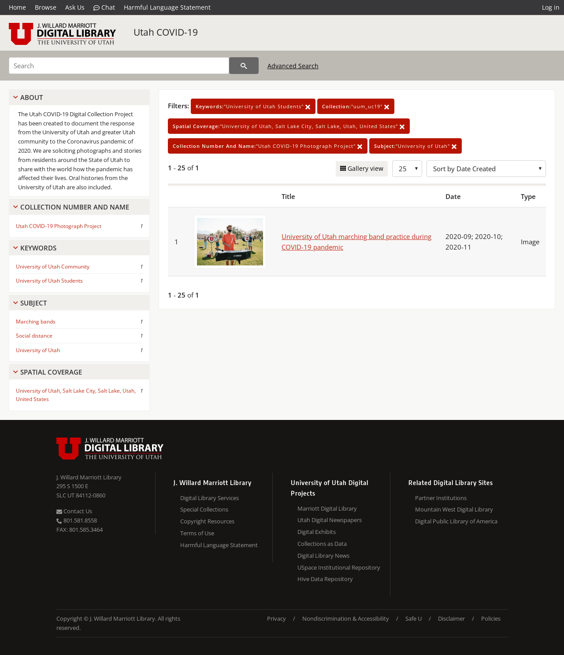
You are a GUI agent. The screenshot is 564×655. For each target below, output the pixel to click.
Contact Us (74, 511)
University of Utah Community (52, 266)
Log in (551, 7)
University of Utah (38, 350)
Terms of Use (197, 533)
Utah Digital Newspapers (329, 520)
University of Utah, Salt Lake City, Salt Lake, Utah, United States (76, 395)
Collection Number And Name (74, 206)
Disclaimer (451, 618)
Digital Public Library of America (456, 521)
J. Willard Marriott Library (89, 477)
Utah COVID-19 (166, 32)
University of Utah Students (49, 280)
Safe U (413, 618)
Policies (491, 618)
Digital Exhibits (316, 532)
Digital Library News (323, 555)
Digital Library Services (209, 498)
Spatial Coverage (51, 372)
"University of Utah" (415, 146)
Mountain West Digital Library (454, 509)
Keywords (38, 247)
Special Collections (204, 509)
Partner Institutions (441, 498)
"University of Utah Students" (253, 106)
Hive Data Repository (325, 579)
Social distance (34, 335)
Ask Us (75, 7)
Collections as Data (322, 544)
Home (17, 7)
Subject (33, 302)
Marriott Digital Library (327, 508)
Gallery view (364, 168)
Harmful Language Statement (167, 7)
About (31, 97)
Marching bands (36, 321)
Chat (104, 7)
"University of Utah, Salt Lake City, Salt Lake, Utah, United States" (289, 126)
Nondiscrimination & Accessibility (345, 618)
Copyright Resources (207, 521)
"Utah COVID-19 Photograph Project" (268, 146)
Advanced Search (293, 66)
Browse (45, 7)
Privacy (276, 618)
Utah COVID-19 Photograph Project (58, 226)
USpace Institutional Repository (338, 567)
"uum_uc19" (356, 106)
